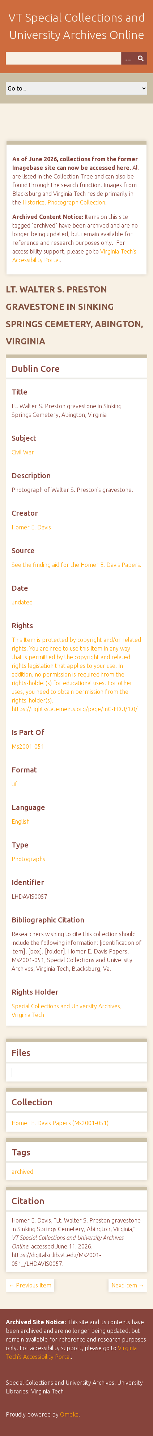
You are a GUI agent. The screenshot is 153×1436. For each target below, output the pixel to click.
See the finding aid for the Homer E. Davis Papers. (76, 564)
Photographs (28, 859)
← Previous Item (30, 1285)
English (21, 821)
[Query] (76, 58)
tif (14, 784)
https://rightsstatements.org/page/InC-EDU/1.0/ (74, 709)
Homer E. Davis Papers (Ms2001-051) (60, 1123)
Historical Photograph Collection (63, 202)
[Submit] (140, 58)
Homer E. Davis (31, 527)
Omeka (69, 1414)
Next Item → (127, 1285)
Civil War (23, 452)
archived (22, 1171)
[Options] (127, 58)
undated (22, 602)
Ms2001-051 (28, 746)
